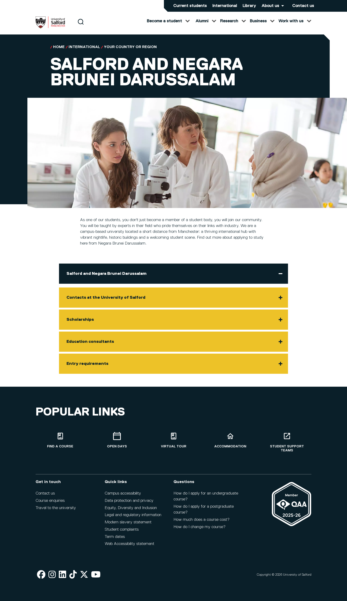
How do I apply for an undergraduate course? (206, 499)
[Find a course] (60, 443)
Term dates (115, 539)
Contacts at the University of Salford (105, 302)
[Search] (81, 26)
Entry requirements (87, 368)
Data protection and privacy (129, 504)
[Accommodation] (230, 443)
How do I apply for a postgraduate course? (204, 512)
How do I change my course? (199, 530)
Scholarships (80, 324)
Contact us (303, 6)
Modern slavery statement (128, 525)
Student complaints (122, 532)
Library (249, 6)
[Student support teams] (286, 445)
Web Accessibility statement (129, 547)
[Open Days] (116, 443)
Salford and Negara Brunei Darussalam (106, 278)
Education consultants (90, 346)
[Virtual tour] (173, 443)
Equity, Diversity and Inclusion (131, 511)
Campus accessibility (123, 496)
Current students (190, 6)
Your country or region (130, 52)
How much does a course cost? (201, 523)
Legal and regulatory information (133, 518)
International (224, 6)
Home (59, 52)
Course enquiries (50, 504)
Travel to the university (56, 511)
